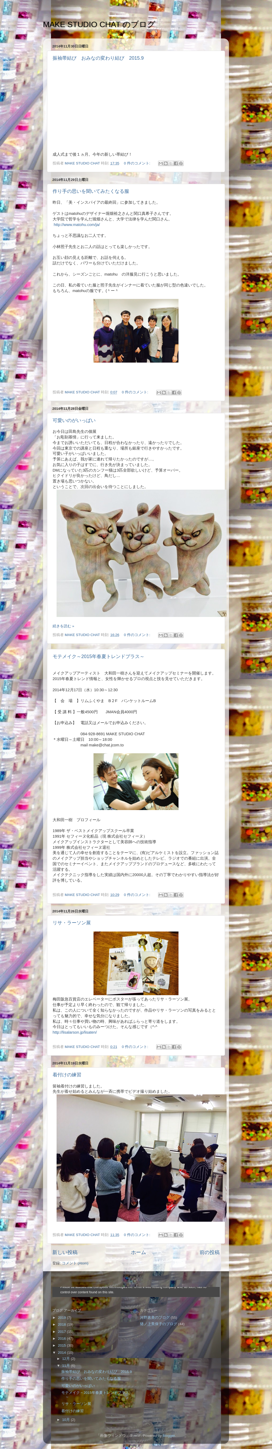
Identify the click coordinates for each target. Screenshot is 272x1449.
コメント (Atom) (75, 1263)
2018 (62, 1324)
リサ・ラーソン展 (72, 922)
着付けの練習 (67, 1074)
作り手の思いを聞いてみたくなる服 (91, 191)
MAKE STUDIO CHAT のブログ (99, 24)
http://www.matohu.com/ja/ (77, 225)
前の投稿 (209, 1252)
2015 (62, 1345)
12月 (66, 1359)
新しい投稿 (65, 1252)
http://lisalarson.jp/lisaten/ (75, 1032)
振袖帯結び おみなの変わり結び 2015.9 (98, 58)
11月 (66, 1366)
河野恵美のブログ (155, 1318)
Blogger (169, 1436)
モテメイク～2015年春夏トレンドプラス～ (98, 656)
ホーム (138, 1252)
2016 (62, 1339)
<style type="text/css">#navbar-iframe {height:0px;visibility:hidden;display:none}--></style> (136, 1292)
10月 (66, 1420)
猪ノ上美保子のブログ (158, 1324)
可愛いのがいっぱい (74, 420)
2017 (62, 1332)
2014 (62, 1353)
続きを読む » (63, 626)
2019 (62, 1318)
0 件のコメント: (137, 163)
